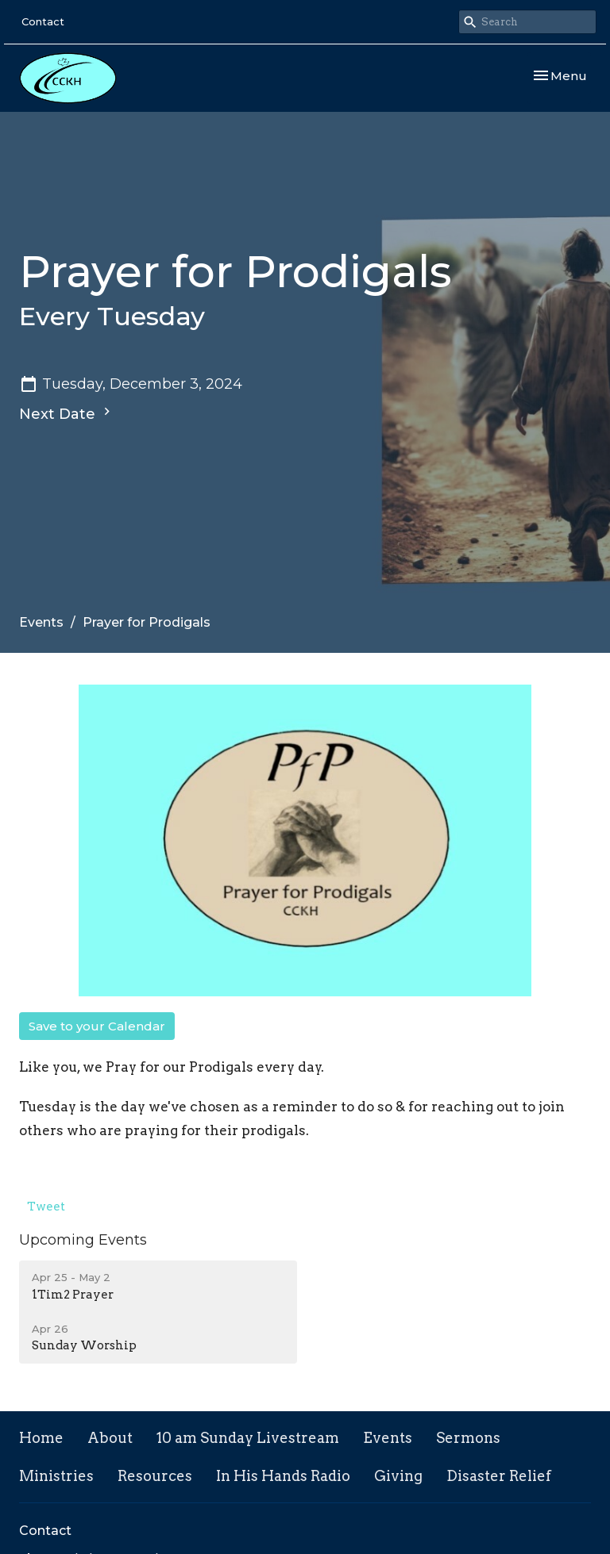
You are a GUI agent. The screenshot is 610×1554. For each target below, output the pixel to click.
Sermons (468, 1437)
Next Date (66, 413)
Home (41, 1437)
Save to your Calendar (97, 1026)
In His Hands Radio (283, 1476)
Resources (155, 1476)
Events (41, 622)
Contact (42, 21)
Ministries (56, 1476)
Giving (398, 1476)
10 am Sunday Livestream (247, 1437)
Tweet (46, 1206)
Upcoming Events (83, 1240)
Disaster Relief (498, 1476)
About (110, 1437)
